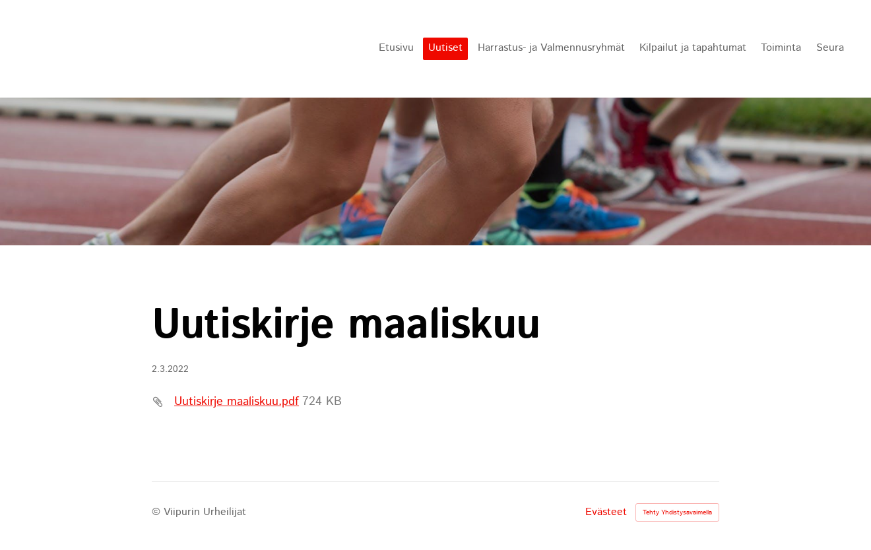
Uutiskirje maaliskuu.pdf (236, 401)
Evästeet (606, 512)
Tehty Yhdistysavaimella (677, 512)
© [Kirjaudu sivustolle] (158, 512)
